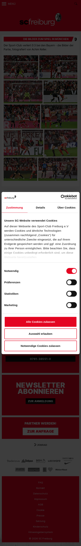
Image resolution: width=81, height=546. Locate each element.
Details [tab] (40, 207)
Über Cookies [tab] (67, 207)
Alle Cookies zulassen (40, 321)
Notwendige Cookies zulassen (40, 345)
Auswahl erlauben (40, 333)
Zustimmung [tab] (14, 207)
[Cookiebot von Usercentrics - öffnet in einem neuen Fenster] (60, 197)
